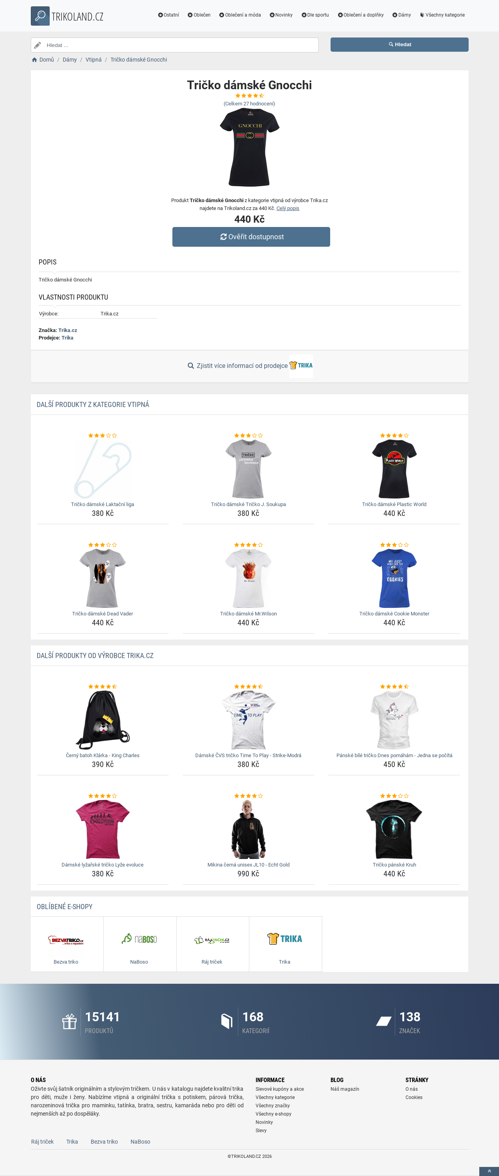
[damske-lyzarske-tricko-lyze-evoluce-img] (102, 829)
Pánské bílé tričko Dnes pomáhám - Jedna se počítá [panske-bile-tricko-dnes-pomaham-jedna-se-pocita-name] (394, 755)
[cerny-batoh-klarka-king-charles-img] (102, 720)
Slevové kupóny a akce (280, 1089)
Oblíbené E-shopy (64, 906)
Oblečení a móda (240, 15)
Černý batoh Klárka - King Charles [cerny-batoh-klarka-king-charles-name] (103, 755)
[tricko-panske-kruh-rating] (394, 796)
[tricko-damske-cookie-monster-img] (394, 578)
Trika (67, 338)
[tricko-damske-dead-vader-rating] (102, 545)
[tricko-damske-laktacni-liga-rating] (102, 436)
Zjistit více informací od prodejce (249, 366)
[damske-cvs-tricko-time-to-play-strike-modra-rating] (248, 687)
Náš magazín (345, 1089)
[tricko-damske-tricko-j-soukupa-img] (248, 469)
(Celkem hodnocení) (249, 104)
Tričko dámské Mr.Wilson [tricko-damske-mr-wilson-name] (248, 614)
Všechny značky (273, 1105)
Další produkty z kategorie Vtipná (93, 404)
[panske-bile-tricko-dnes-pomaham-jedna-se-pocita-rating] (394, 687)
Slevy (261, 1130)
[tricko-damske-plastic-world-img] (394, 469)
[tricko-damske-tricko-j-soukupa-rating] (248, 436)
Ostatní (168, 15)
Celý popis (288, 208)
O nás (412, 1089)
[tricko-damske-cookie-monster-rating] (394, 545)
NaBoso (140, 1141)
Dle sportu (315, 15)
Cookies (414, 1097)
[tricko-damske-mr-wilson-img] (248, 578)
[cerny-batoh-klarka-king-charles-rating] (102, 687)
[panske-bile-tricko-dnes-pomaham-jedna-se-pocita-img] (394, 720)
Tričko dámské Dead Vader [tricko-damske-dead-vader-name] (102, 614)
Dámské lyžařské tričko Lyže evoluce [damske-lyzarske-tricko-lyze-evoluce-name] (103, 865)
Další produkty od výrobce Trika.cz (95, 655)
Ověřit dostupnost (251, 236)
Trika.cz (67, 330)
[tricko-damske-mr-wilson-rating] (248, 545)
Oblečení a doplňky (360, 15)
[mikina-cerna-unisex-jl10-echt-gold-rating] (248, 796)
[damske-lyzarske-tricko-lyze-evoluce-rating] (102, 796)
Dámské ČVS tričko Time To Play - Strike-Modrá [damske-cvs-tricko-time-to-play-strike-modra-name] (248, 755)
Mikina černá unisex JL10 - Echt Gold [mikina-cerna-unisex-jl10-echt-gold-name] (248, 865)
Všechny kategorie (442, 15)
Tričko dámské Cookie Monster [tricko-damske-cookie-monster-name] (394, 614)
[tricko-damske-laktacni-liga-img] (102, 469)
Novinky (281, 15)
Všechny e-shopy (274, 1114)
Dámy (401, 15)
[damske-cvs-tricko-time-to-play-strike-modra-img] (248, 720)
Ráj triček (42, 1141)
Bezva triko (104, 1141)
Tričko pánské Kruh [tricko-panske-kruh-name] (394, 865)
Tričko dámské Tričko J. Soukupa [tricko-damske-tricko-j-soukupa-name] (248, 504)
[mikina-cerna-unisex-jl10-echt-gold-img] (248, 829)
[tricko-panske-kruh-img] (394, 829)
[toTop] (489, 1171)
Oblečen (199, 15)
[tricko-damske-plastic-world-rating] (394, 436)
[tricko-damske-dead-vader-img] (102, 578)
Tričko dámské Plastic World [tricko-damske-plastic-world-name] (394, 504)
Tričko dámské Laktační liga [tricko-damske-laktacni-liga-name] (102, 504)
